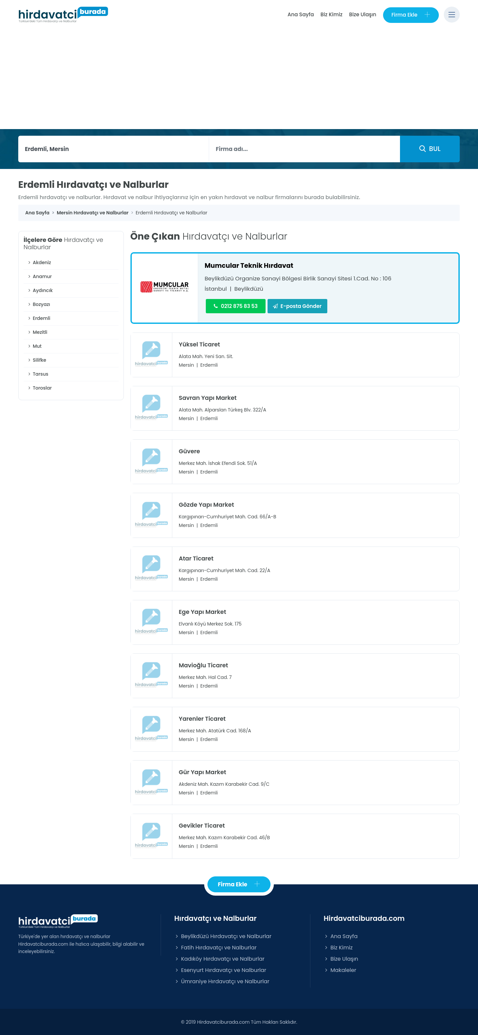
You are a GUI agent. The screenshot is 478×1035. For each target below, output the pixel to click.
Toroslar (39, 388)
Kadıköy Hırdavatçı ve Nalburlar (219, 958)
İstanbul (216, 289)
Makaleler (340, 970)
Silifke (36, 360)
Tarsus (37, 374)
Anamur (39, 276)
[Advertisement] (239, 79)
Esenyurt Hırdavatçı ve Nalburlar (220, 970)
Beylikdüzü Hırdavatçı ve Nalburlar (223, 936)
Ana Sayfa (300, 14)
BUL (429, 148)
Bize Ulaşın (362, 14)
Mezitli (37, 332)
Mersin (186, 365)
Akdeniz (39, 262)
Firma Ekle (410, 14)
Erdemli (38, 318)
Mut (34, 346)
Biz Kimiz (331, 14)
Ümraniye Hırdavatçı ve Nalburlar (221, 981)
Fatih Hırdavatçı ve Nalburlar (215, 947)
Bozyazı (38, 304)
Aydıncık (40, 290)
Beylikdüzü (249, 289)
